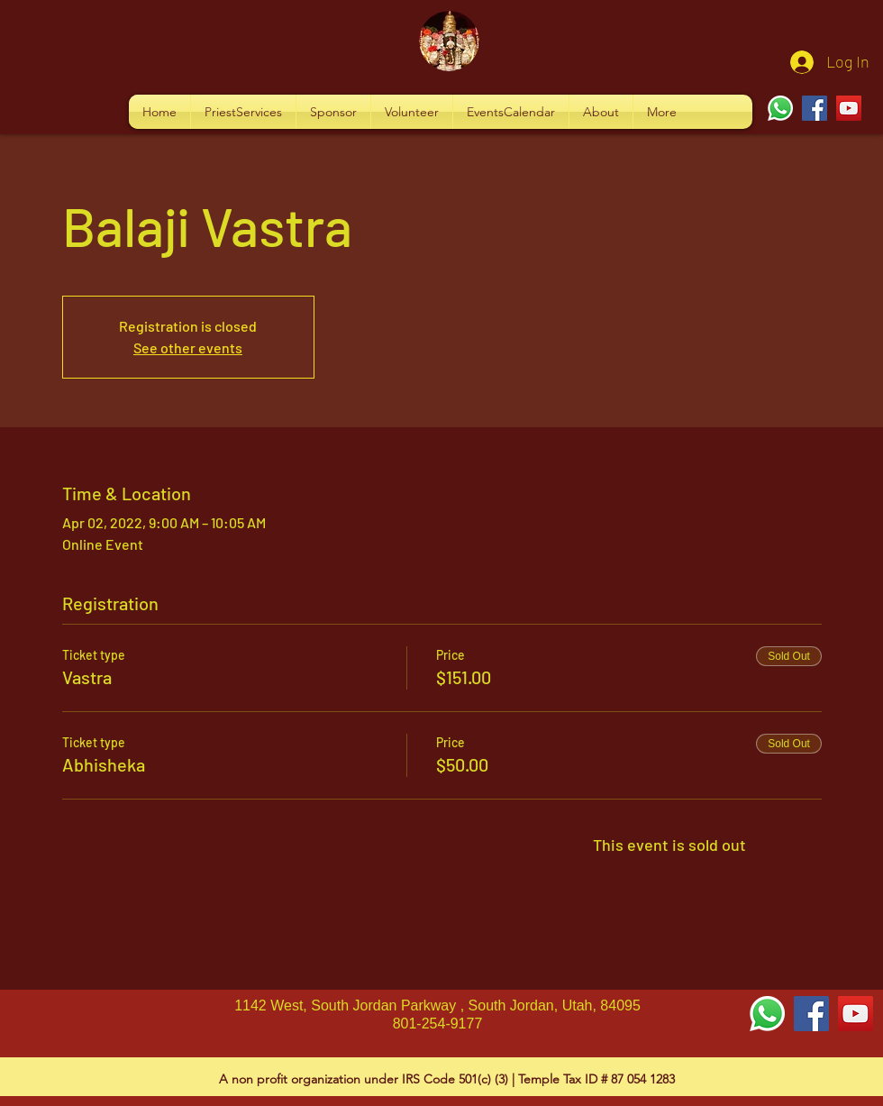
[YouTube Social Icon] (855, 1013)
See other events (187, 347)
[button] (243, 112)
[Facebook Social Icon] (811, 1013)
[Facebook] (814, 108)
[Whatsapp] (780, 108)
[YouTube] (848, 108)
